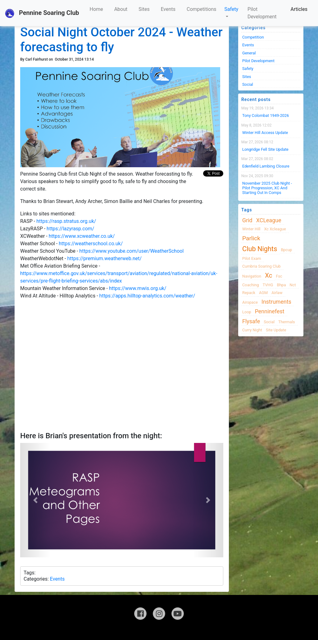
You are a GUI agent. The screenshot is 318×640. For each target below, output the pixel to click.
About (121, 9)
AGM (263, 292)
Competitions (201, 9)
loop (246, 312)
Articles (299, 9)
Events (168, 9)
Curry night (252, 330)
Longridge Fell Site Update (265, 149)
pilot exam (251, 258)
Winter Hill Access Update (265, 132)
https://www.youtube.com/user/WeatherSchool (131, 251)
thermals (286, 322)
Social (247, 84)
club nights (259, 249)
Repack (248, 292)
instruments (276, 301)
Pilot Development (262, 13)
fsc (279, 276)
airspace (250, 302)
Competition (253, 37)
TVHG (268, 285)
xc (268, 275)
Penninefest (269, 311)
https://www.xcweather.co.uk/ (82, 236)
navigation (251, 276)
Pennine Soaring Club (42, 13)
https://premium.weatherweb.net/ (104, 258)
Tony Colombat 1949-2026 (265, 115)
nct (293, 285)
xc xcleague (275, 229)
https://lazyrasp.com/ (70, 229)
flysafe (251, 321)
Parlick (251, 238)
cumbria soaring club (261, 266)
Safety (231, 9)
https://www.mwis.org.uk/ (137, 288)
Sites (144, 9)
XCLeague (268, 220)
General (249, 53)
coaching (250, 285)
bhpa (281, 285)
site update (276, 330)
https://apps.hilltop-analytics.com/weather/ (147, 296)
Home (96, 9)
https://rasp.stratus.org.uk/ (66, 221)
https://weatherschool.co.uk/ (91, 243)
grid (247, 220)
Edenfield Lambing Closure (265, 166)
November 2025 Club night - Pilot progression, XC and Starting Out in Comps (267, 188)
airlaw (277, 292)
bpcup (286, 249)
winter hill (251, 229)
